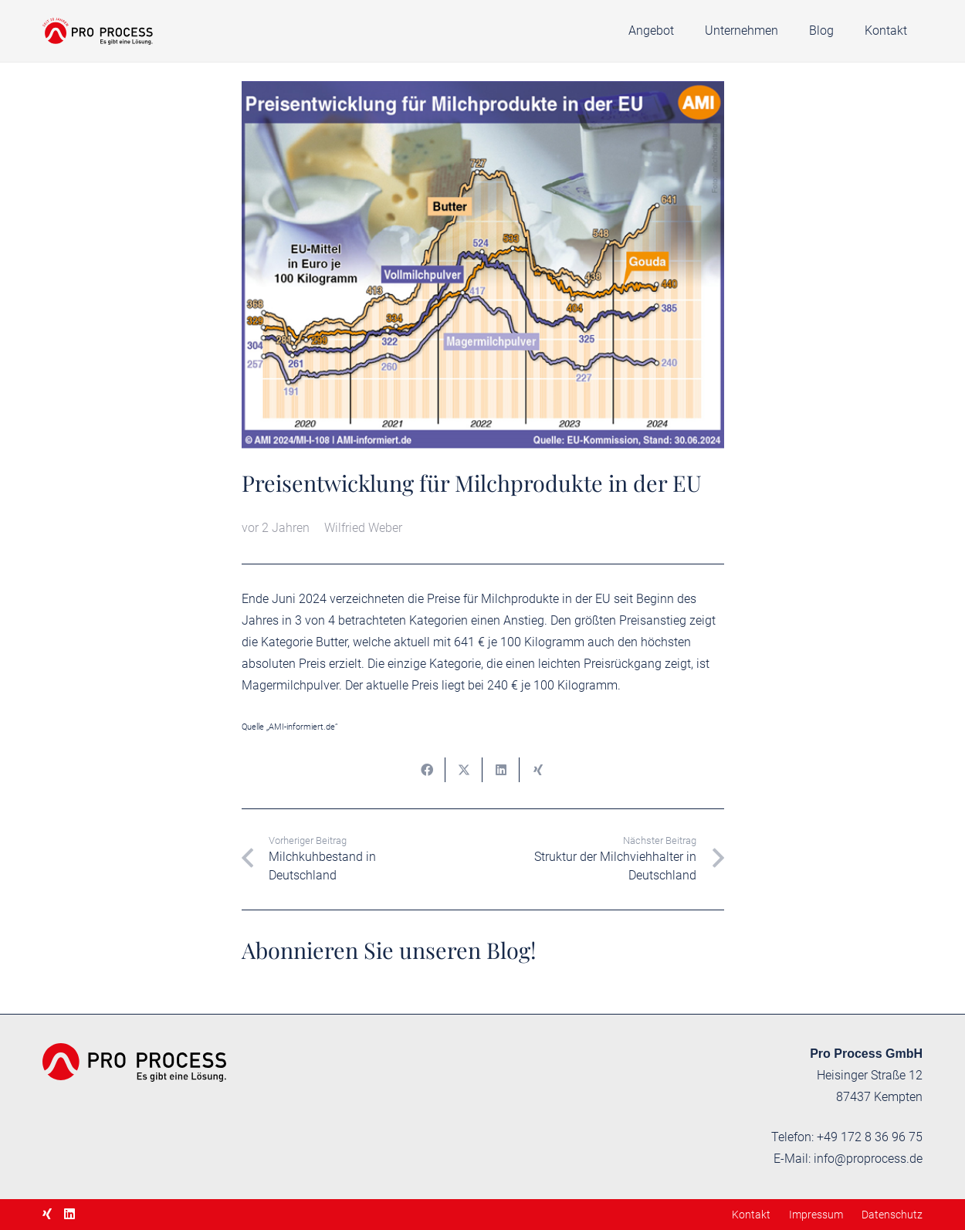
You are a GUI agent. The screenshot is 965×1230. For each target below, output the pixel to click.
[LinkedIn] (69, 1214)
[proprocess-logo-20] (97, 31)
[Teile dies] (426, 769)
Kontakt (751, 1214)
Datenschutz (892, 1214)
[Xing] (47, 1214)
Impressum (816, 1214)
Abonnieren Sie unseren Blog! (389, 949)
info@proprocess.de (868, 1158)
